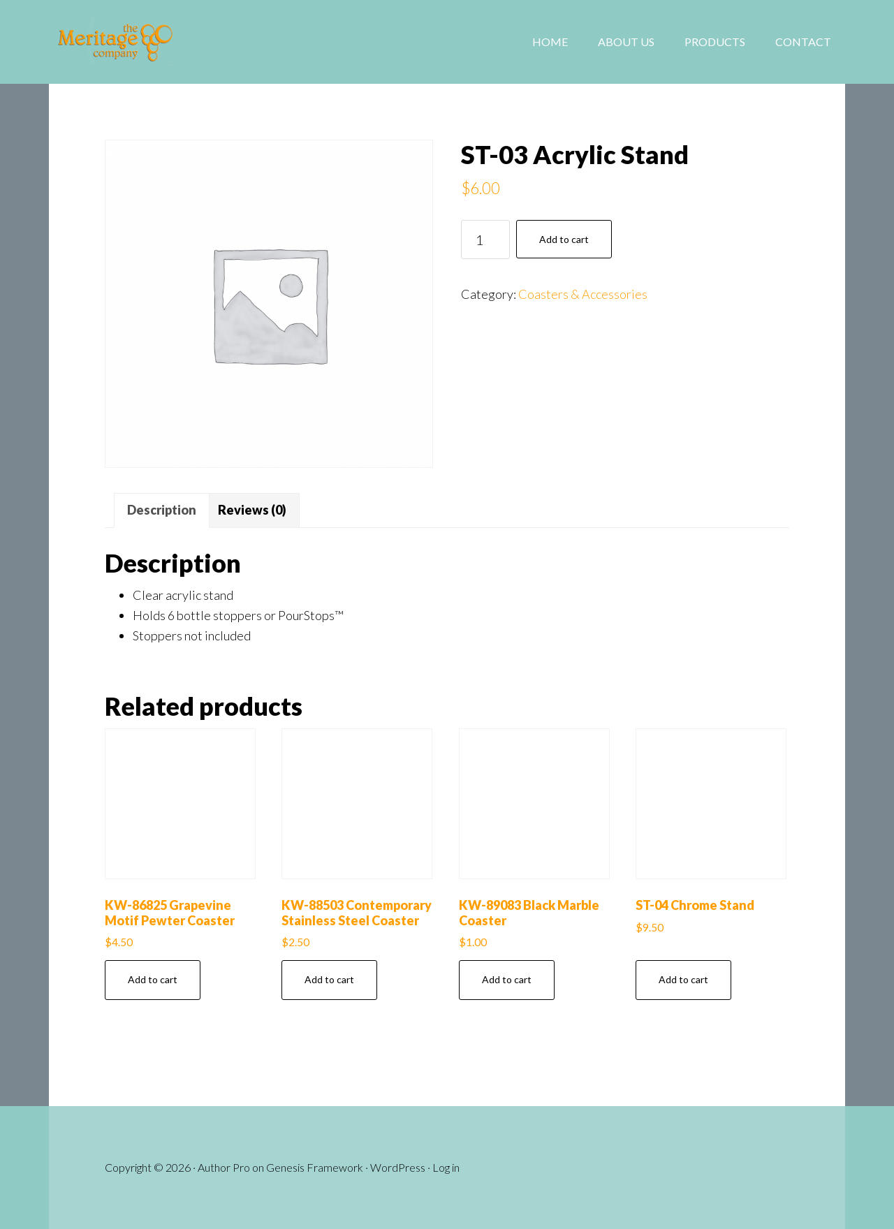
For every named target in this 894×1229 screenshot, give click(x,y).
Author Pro (224, 1167)
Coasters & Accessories (582, 294)
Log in (446, 1167)
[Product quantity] (485, 239)
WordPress (397, 1167)
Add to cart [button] (152, 979)
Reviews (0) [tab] (252, 509)
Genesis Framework (314, 1167)
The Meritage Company (160, 41)
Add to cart (564, 239)
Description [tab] (161, 509)
